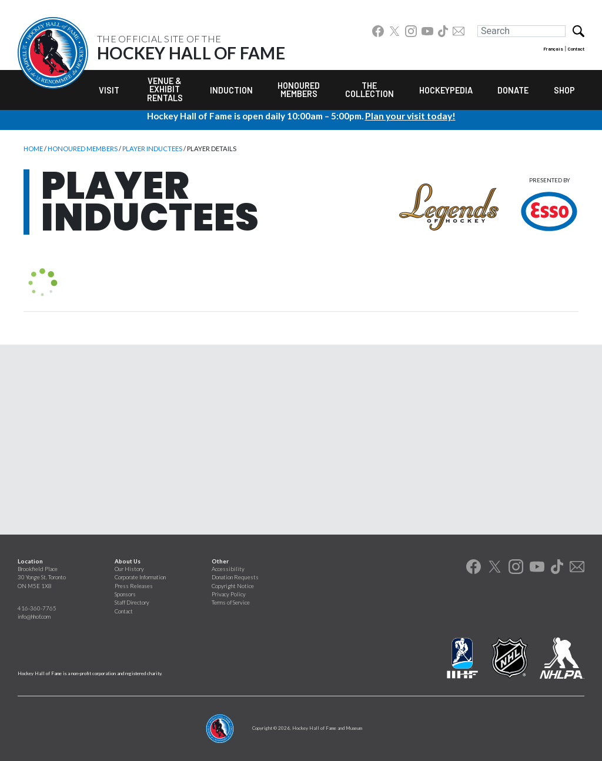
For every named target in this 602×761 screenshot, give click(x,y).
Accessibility (228, 569)
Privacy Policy (229, 594)
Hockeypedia (446, 90)
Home (33, 148)
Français (553, 49)
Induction (231, 90)
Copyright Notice (233, 586)
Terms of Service (231, 602)
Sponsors (125, 594)
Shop (564, 90)
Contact (576, 49)
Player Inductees (152, 148)
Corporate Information (140, 577)
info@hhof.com (34, 616)
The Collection (369, 90)
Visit (109, 90)
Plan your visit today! (410, 116)
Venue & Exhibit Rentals (165, 89)
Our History (129, 569)
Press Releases (134, 586)
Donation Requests (235, 577)
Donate (513, 90)
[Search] (521, 31)
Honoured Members (298, 90)
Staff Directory (132, 602)
